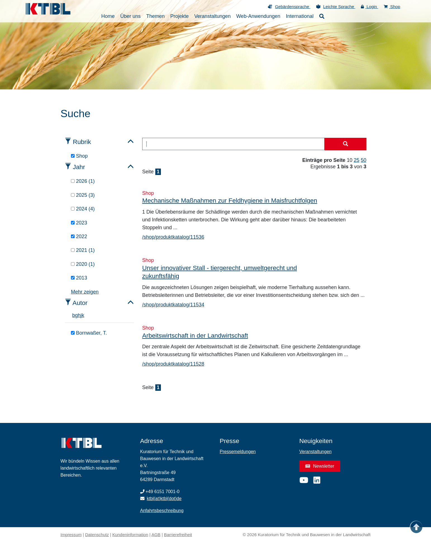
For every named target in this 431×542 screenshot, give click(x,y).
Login (369, 6)
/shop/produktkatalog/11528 (173, 364)
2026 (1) (83, 181)
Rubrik (82, 141)
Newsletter (319, 466)
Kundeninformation (130, 534)
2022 (79, 236)
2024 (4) (83, 209)
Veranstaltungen (315, 451)
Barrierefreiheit (178, 534)
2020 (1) (83, 264)
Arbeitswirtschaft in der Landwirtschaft (195, 335)
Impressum (71, 534)
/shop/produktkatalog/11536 (173, 237)
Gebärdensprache (292, 6)
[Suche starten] (345, 144)
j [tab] (81, 315)
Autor (80, 302)
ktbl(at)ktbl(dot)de (164, 498)
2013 (79, 278)
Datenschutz (97, 534)
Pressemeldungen (238, 451)
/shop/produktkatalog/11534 (173, 304)
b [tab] (73, 315)
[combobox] (233, 144)
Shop (392, 6)
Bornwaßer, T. (89, 333)
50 (363, 160)
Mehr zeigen (85, 292)
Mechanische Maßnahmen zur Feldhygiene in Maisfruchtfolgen (229, 200)
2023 (79, 223)
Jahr (79, 167)
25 (356, 160)
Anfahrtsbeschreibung (162, 510)
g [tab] (76, 315)
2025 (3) (83, 195)
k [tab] (83, 315)
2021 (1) (83, 250)
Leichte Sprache (339, 6)
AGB (155, 534)
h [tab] (79, 315)
